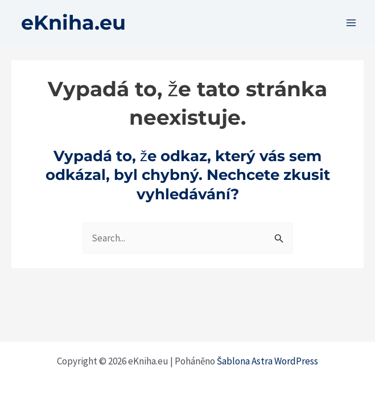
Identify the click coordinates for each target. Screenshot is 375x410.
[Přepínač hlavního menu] (351, 22)
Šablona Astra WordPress (267, 361)
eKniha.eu (73, 22)
